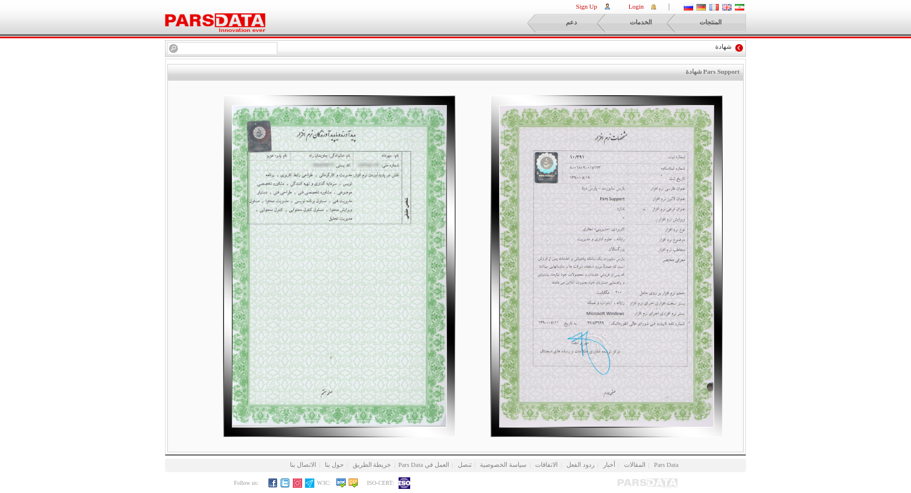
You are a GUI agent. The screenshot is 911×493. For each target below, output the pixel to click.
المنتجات (699, 23)
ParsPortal (215, 22)
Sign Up (586, 6)
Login (636, 6)
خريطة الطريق (372, 464)
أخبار (609, 464)
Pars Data (666, 464)
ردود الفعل (580, 464)
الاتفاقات (546, 464)
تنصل (465, 464)
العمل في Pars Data (424, 464)
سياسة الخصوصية (503, 464)
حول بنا (334, 464)
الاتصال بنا (303, 464)
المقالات (634, 464)
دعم (556, 23)
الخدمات (629, 23)
